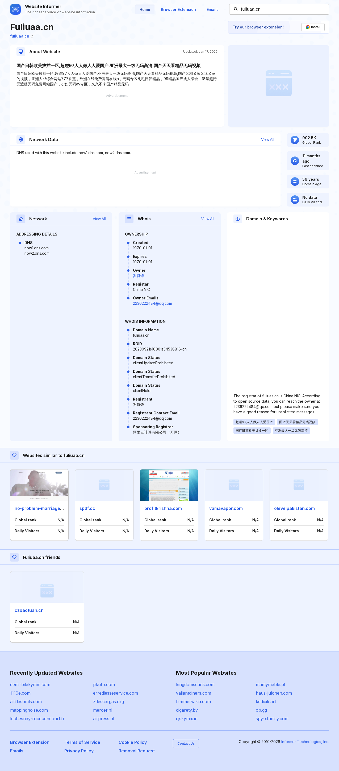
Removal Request (137, 750)
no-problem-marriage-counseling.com (55, 508)
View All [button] (267, 139)
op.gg (261, 710)
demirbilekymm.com (30, 684)
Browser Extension (178, 9)
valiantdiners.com (193, 693)
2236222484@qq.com (152, 303)
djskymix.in (187, 718)
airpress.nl (103, 718)
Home (145, 9)
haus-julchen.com (274, 693)
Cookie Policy (133, 742)
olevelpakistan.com (294, 508)
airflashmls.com (26, 701)
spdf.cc (87, 508)
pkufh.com (104, 684)
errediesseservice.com (115, 693)
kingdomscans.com (195, 684)
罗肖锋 (138, 275)
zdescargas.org (108, 701)
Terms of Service (82, 742)
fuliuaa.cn (21, 36)
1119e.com (20, 693)
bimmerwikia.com (193, 701)
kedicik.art (266, 701)
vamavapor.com (226, 508)
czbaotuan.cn (29, 610)
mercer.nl (102, 710)
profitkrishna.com (163, 508)
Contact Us (186, 743)
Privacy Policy (79, 750)
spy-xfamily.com (272, 718)
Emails (213, 9)
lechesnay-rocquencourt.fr (37, 718)
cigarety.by (187, 710)
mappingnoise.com (29, 710)
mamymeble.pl (270, 684)
